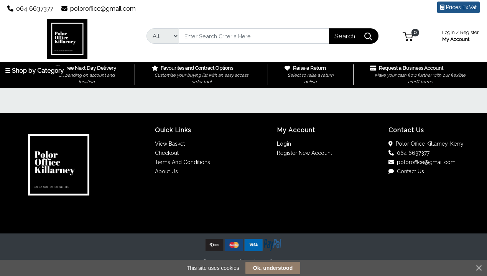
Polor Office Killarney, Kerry (426, 144)
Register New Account (304, 153)
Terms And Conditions (182, 162)
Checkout (167, 153)
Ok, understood (273, 268)
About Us (166, 171)
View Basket (170, 144)
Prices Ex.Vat (458, 7)
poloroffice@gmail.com (98, 8)
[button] (408, 36)
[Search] (254, 36)
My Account (460, 35)
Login (284, 144)
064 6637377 (30, 8)
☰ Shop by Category (34, 70)
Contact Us (406, 171)
